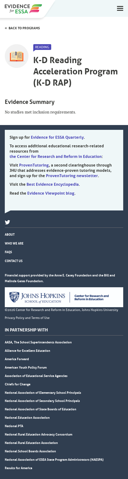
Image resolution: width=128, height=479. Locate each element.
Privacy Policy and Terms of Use (27, 318)
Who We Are (14, 243)
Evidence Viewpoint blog (50, 193)
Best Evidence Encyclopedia (53, 184)
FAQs (8, 252)
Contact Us (13, 261)
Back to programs (24, 28)
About (10, 234)
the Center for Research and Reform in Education (56, 156)
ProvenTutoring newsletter (72, 175)
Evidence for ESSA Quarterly (57, 137)
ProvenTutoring (34, 165)
